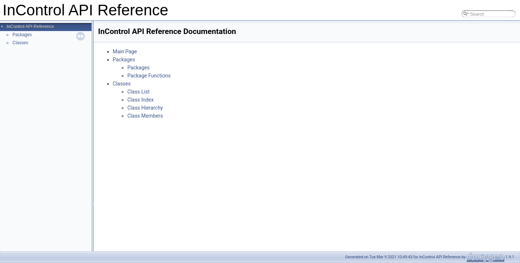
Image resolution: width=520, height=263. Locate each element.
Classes (20, 42)
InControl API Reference (30, 26)
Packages (22, 34)
